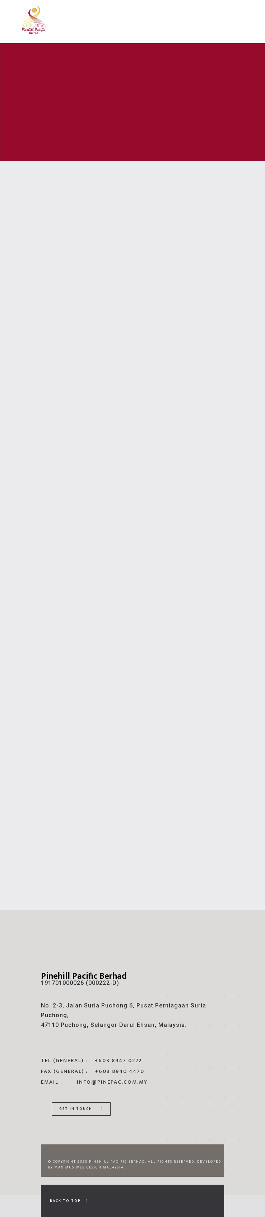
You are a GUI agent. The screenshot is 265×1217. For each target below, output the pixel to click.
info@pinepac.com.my (112, 1082)
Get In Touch (81, 1109)
